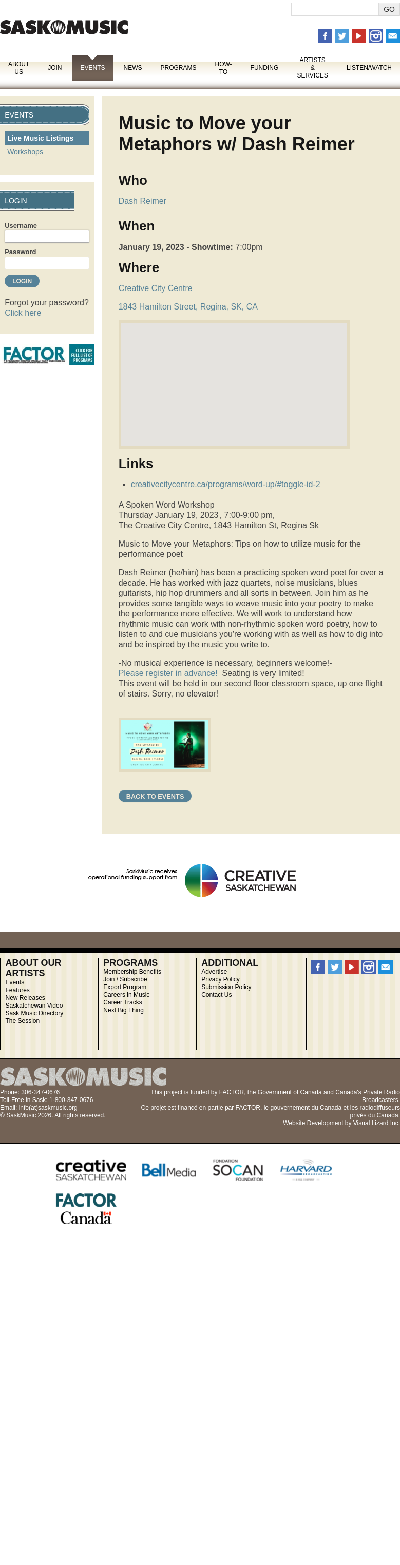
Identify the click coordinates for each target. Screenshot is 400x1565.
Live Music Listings (40, 138)
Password (20, 252)
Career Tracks (122, 1002)
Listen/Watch (369, 67)
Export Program (124, 987)
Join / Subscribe (125, 979)
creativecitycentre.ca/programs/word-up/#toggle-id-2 (225, 484)
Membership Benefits (132, 971)
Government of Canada (290, 1092)
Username (21, 225)
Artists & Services (312, 67)
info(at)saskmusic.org (48, 1107)
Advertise (214, 971)
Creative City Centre (156, 288)
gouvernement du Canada (305, 1107)
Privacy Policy (220, 979)
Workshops (25, 152)
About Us (18, 68)
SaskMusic (64, 27)
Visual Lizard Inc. (376, 1123)
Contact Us (216, 994)
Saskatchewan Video (34, 1005)
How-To (223, 68)
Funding (265, 67)
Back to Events (155, 796)
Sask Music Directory (34, 1013)
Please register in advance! (168, 673)
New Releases (25, 997)
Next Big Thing (123, 1010)
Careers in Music (126, 994)
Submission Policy (226, 987)
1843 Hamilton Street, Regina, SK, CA (188, 306)
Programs (178, 67)
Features (17, 990)
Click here (23, 312)
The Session (22, 1021)
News (132, 67)
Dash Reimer (142, 201)
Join (55, 67)
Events (92, 67)
